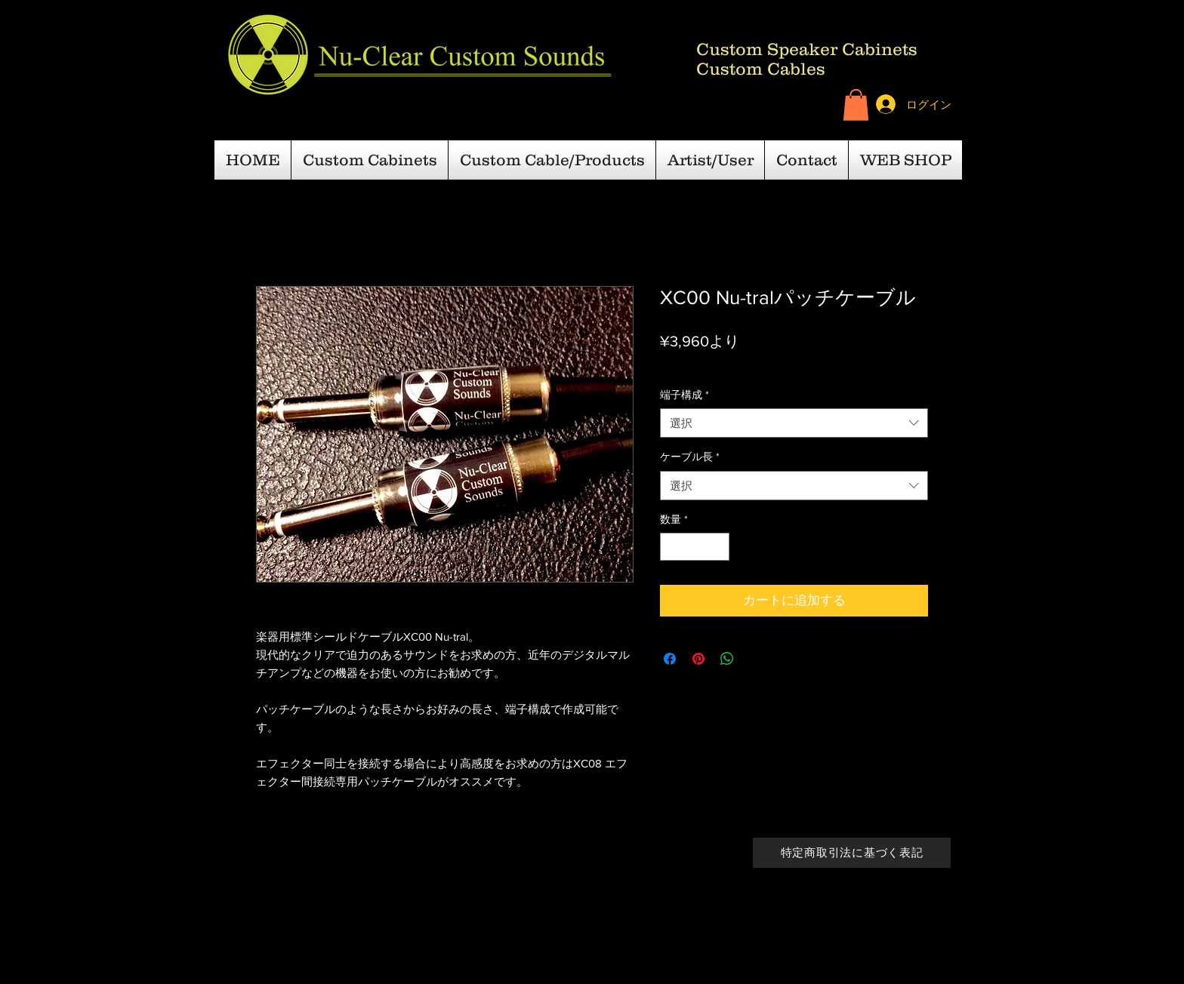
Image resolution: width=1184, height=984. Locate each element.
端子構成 (684, 395)
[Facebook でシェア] (670, 659)
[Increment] (717, 547)
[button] (856, 105)
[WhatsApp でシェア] (727, 659)
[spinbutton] (694, 547)
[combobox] (794, 423)
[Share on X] (756, 659)
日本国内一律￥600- (769, 364)
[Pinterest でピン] (698, 659)
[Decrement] (671, 547)
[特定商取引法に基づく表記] (852, 853)
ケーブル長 (690, 456)
